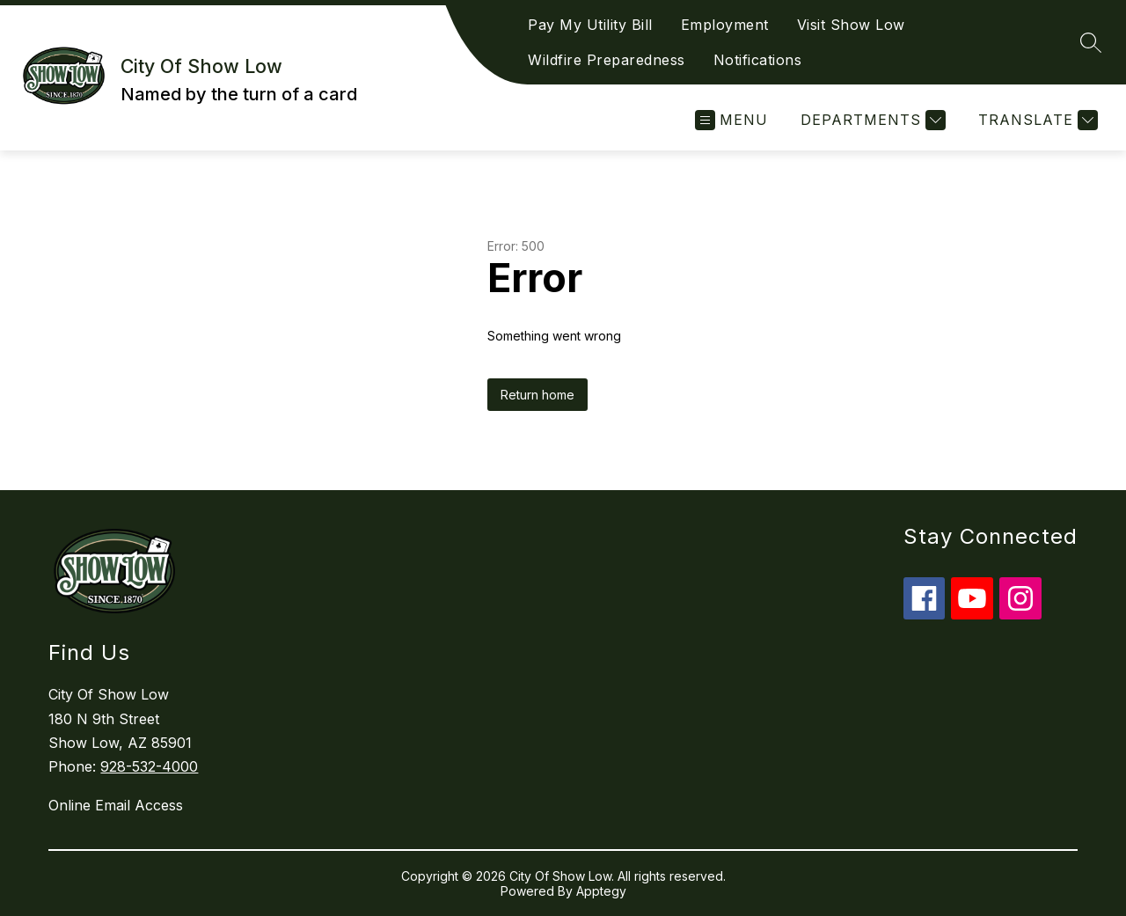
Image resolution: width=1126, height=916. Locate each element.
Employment (725, 24)
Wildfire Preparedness (606, 60)
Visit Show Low (851, 24)
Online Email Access (115, 805)
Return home (537, 394)
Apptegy (601, 890)
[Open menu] (731, 120)
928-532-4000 (149, 766)
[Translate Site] (1036, 120)
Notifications (757, 60)
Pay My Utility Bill (590, 24)
